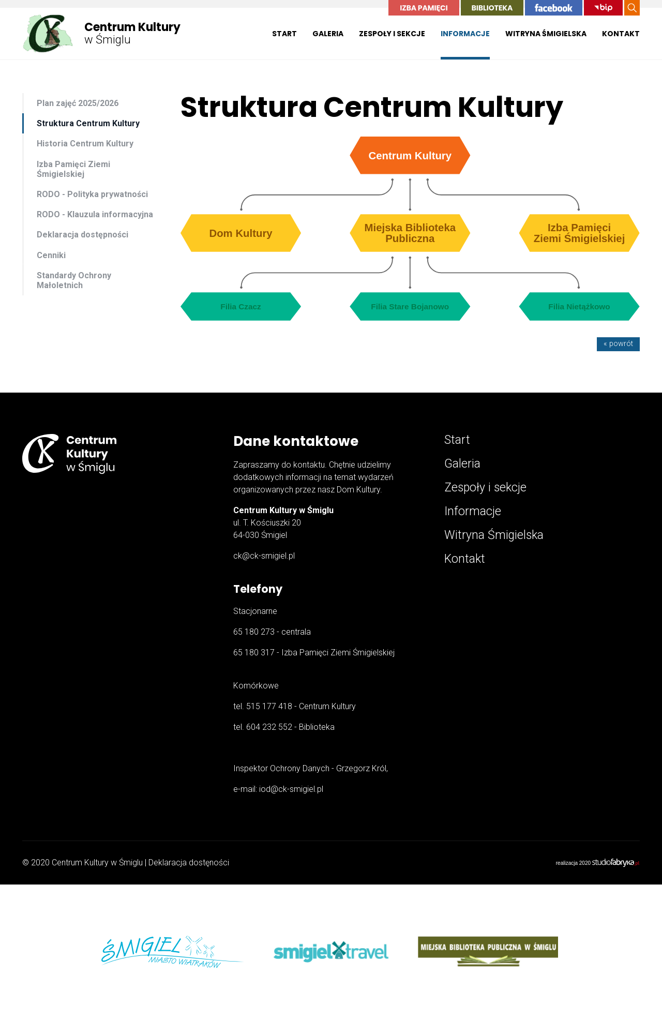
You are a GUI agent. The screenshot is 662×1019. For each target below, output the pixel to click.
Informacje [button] (465, 33)
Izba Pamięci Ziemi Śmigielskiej (73, 169)
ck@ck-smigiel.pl (264, 556)
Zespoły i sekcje (485, 487)
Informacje (472, 511)
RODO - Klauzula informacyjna (95, 214)
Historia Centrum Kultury (85, 143)
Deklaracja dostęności (188, 862)
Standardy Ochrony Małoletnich (74, 280)
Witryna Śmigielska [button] (545, 33)
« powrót (618, 343)
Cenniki (51, 255)
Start (284, 33)
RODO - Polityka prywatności (92, 194)
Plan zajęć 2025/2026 (77, 103)
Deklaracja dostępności (82, 234)
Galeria (462, 464)
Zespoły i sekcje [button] (392, 33)
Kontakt (621, 33)
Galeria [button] (327, 33)
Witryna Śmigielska (494, 535)
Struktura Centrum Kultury (88, 123)
